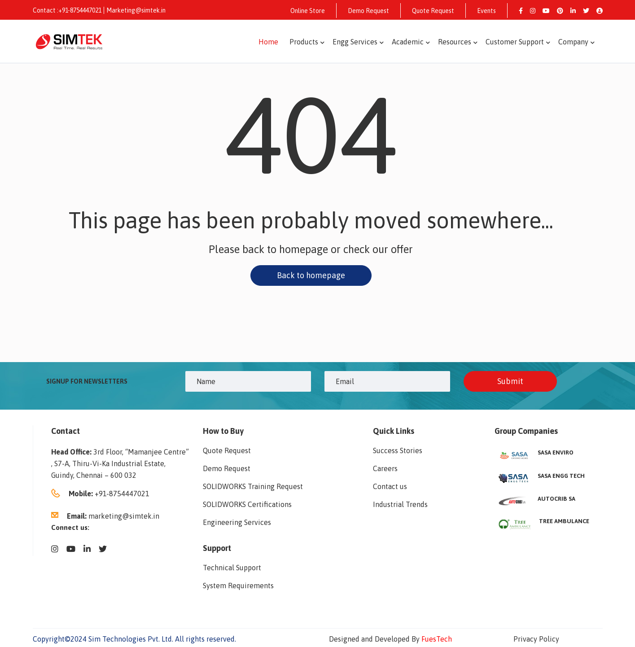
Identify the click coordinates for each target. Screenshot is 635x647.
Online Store (307, 10)
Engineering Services (237, 522)
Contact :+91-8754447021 (67, 10)
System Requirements (238, 585)
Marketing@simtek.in (136, 10)
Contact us (390, 486)
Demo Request (368, 10)
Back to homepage (311, 275)
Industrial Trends (400, 504)
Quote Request (433, 10)
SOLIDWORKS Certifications (247, 504)
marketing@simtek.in (123, 516)
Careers (385, 468)
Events (486, 10)
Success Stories (397, 450)
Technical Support (232, 568)
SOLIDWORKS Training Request (253, 486)
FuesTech (436, 639)
